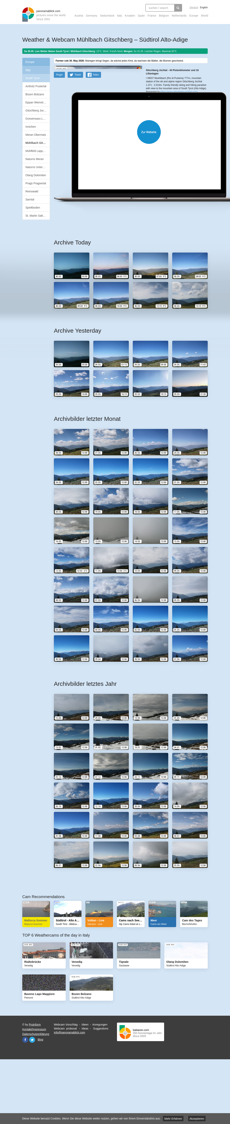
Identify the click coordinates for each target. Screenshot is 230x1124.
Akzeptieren (197, 1118)
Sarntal (29, 199)
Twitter (32, 1102)
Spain (141, 15)
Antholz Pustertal (35, 86)
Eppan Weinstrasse (37, 102)
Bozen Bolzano (34, 94)
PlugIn (59, 137)
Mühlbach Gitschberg (37, 142)
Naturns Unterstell (36, 167)
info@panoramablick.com (69, 1095)
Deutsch (194, 7)
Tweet (78, 137)
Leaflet (149, 100)
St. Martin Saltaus (36, 215)
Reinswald (31, 191)
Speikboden (32, 207)
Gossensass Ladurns (37, 118)
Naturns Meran (34, 159)
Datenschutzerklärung (35, 1096)
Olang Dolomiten (35, 175)
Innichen (30, 126)
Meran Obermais (35, 134)
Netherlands (179, 15)
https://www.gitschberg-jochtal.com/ (179, 129)
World (204, 15)
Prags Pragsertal (35, 183)
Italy (119, 15)
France (152, 15)
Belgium (164, 15)
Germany (91, 15)
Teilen (96, 137)
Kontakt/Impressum (34, 1092)
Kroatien (130, 15)
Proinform (35, 1087)
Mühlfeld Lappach (36, 151)
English (204, 7)
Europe (193, 15)
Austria (79, 15)
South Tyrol (32, 78)
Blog (40, 1102)
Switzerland (107, 15)
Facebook (25, 1102)
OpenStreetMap (161, 100)
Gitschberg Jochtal (36, 110)
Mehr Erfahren (173, 1118)
